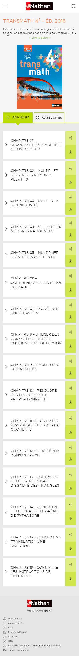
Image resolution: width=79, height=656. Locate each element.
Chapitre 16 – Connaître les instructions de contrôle (34, 572)
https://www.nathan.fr (39, 611)
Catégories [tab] (51, 117)
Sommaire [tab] (20, 117)
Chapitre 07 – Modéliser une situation (35, 311)
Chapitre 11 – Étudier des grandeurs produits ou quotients (35, 425)
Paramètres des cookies (16, 650)
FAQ (8, 627)
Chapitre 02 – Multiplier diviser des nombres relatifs (34, 175)
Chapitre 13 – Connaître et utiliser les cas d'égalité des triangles (35, 481)
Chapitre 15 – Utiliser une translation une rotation (36, 541)
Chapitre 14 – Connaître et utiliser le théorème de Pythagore (34, 511)
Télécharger (68, 149)
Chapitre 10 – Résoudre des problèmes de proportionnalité (34, 395)
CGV (8, 641)
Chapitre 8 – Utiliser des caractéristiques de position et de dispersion (36, 339)
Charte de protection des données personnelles (31, 645)
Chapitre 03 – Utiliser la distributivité (35, 203)
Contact (10, 636)
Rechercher (74, 6)
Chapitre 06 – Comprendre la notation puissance (37, 283)
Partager (68, 135)
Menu (5, 7)
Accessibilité (12, 623)
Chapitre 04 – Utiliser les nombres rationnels (36, 229)
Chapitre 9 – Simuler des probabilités (35, 367)
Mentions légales (15, 632)
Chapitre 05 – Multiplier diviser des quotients (35, 255)
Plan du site (12, 618)
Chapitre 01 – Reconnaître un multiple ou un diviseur (36, 145)
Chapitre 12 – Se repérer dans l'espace (35, 453)
